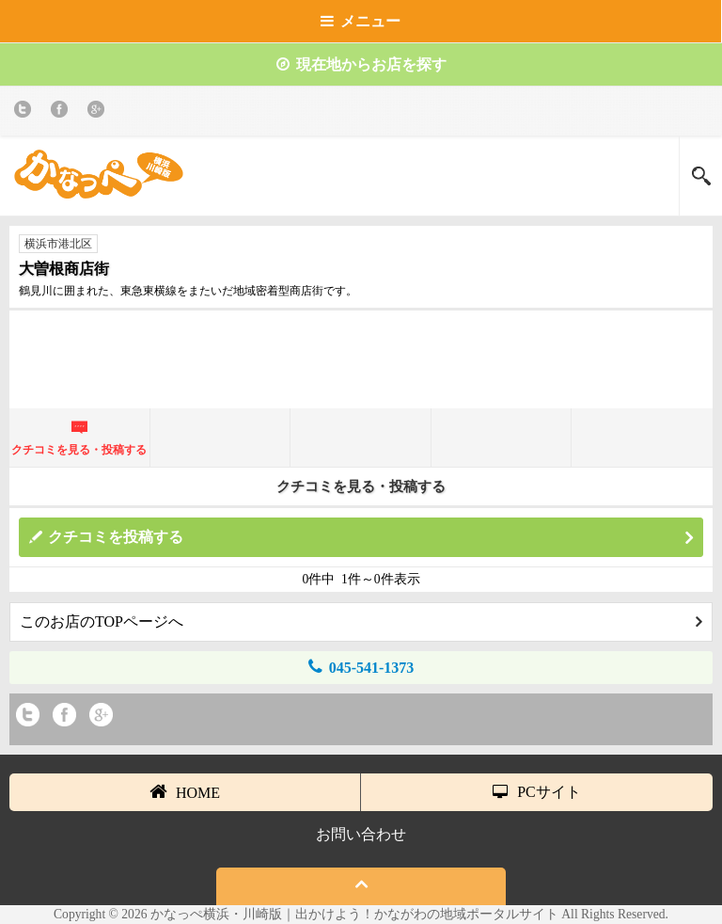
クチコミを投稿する (370, 538)
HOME (184, 791)
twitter (26, 112)
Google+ (99, 112)
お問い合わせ (361, 834)
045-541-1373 (361, 667)
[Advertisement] (361, 366)
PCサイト (537, 792)
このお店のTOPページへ (361, 621)
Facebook (62, 112)
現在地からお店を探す (361, 64)
